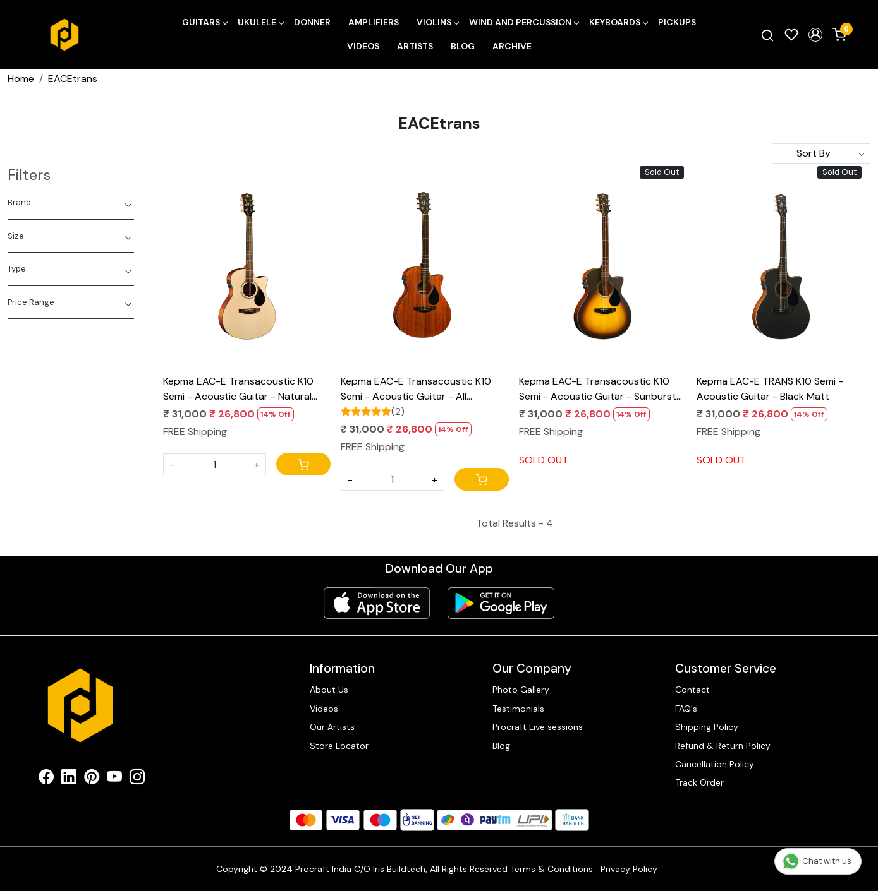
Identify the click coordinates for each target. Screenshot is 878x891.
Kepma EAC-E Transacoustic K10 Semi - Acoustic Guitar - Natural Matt (238, 389)
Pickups (677, 22)
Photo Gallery (520, 689)
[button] (815, 35)
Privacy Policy (629, 869)
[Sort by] (821, 153)
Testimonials (518, 708)
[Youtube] (114, 779)
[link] (767, 34)
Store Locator (339, 745)
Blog (463, 46)
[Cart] (303, 464)
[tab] (71, 202)
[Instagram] (137, 779)
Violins (437, 22)
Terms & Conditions (551, 869)
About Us (329, 689)
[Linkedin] (69, 779)
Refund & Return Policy (723, 745)
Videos (363, 46)
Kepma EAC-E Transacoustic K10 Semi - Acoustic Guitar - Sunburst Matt (597, 389)
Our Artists (332, 727)
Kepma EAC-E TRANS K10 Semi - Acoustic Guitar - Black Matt (770, 388)
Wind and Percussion (523, 22)
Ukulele (260, 22)
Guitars (204, 22)
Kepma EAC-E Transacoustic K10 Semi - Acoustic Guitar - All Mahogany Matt (416, 389)
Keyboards (618, 22)
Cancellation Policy (714, 764)
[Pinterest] (92, 779)
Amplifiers (373, 22)
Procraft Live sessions (537, 727)
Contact (692, 689)
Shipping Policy (706, 727)
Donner (312, 22)
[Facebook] (46, 779)
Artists (415, 46)
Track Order (699, 782)
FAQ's (686, 708)
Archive (512, 46)
